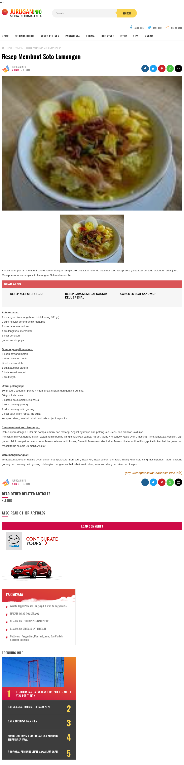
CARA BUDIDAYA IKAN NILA (22, 716)
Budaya (90, 26)
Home (5, 26)
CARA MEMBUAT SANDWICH (139, 284)
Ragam (149, 26)
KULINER (15, 60)
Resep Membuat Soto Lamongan (41, 46)
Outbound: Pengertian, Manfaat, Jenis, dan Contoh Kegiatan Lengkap (32, 631)
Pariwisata (72, 26)
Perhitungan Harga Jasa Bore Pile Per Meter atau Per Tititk (37, 687)
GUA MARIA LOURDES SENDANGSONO (29, 615)
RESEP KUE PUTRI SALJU (27, 284)
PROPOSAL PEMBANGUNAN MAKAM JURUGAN (27, 748)
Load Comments (92, 516)
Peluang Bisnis (24, 26)
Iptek (123, 26)
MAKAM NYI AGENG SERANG (24, 607)
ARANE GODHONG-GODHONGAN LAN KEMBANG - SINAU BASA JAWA (27, 732)
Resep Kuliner (49, 26)
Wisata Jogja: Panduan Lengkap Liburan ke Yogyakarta (32, 598)
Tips (136, 26)
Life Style (107, 26)
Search (115, 13)
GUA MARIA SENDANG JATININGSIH (28, 622)
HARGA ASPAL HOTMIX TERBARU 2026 (26, 702)
